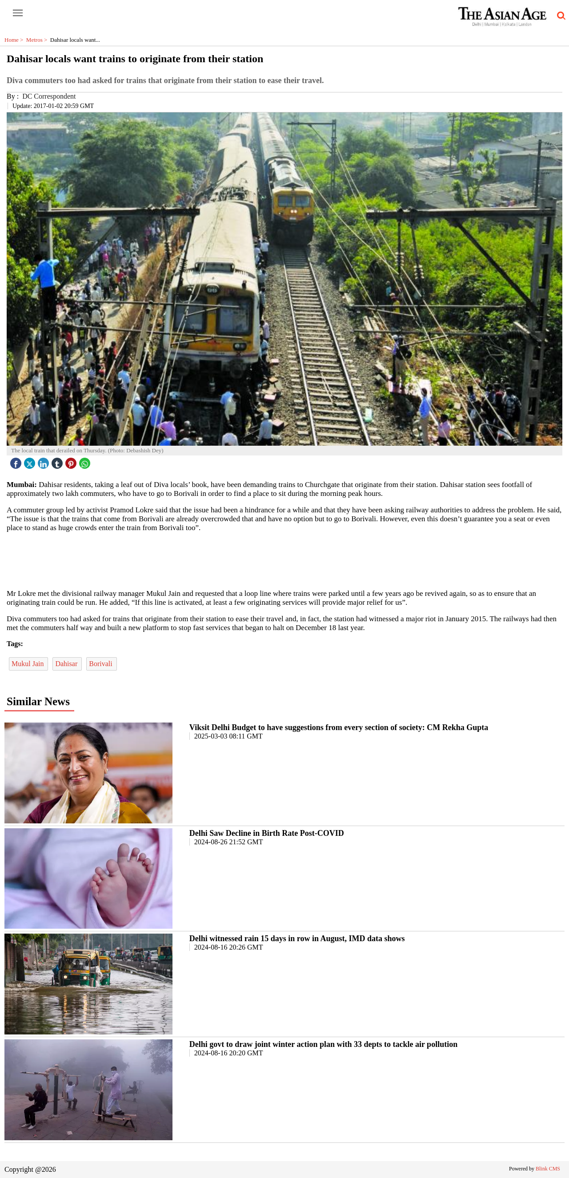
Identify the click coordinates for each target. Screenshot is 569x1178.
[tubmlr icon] (58, 461)
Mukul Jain (28, 663)
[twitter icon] (30, 461)
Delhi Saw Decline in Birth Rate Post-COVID (266, 833)
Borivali (101, 663)
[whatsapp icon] (85, 461)
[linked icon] (44, 461)
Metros (38, 39)
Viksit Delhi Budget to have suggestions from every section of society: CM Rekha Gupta (338, 727)
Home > (15, 39)
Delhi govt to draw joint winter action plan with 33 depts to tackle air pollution (323, 1044)
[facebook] (16, 461)
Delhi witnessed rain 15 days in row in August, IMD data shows (297, 938)
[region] (284, 560)
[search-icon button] (560, 16)
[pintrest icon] (72, 461)
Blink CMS (548, 1169)
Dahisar (67, 663)
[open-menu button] (17, 13)
